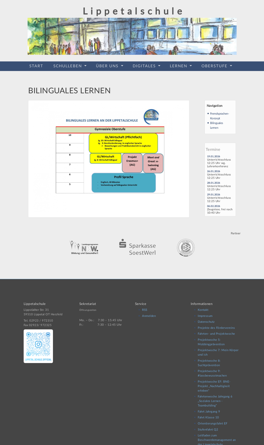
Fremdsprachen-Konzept (219, 115)
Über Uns (108, 66)
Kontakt (203, 307)
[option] (132, 241)
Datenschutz (206, 318)
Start (36, 66)
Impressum (205, 313)
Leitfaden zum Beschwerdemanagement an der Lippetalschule (217, 437)
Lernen (179, 66)
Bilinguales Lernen (216, 124)
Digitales (145, 66)
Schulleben (68, 66)
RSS (144, 307)
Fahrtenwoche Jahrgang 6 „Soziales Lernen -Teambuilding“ (215, 398)
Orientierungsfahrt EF (212, 420)
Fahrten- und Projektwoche (216, 331)
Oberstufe (215, 66)
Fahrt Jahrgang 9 (209, 408)
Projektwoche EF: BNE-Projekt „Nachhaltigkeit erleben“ (214, 383)
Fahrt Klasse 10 (208, 414)
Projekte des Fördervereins (216, 325)
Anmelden (149, 313)
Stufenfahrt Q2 (208, 426)
